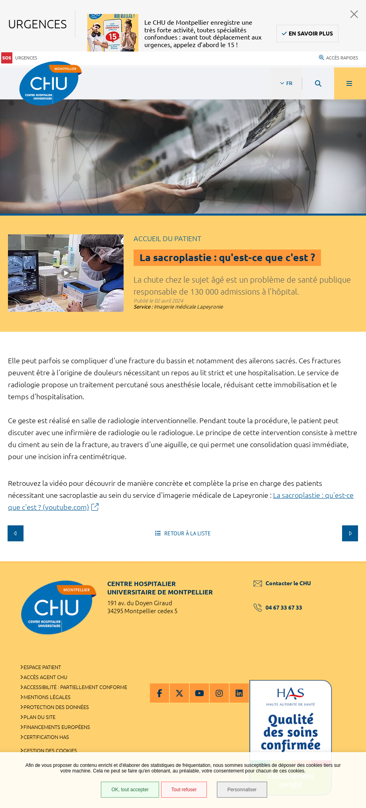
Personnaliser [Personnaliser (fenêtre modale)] (241, 789)
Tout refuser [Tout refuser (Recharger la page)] (184, 789)
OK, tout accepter (129, 789)
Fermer (354, 14)
